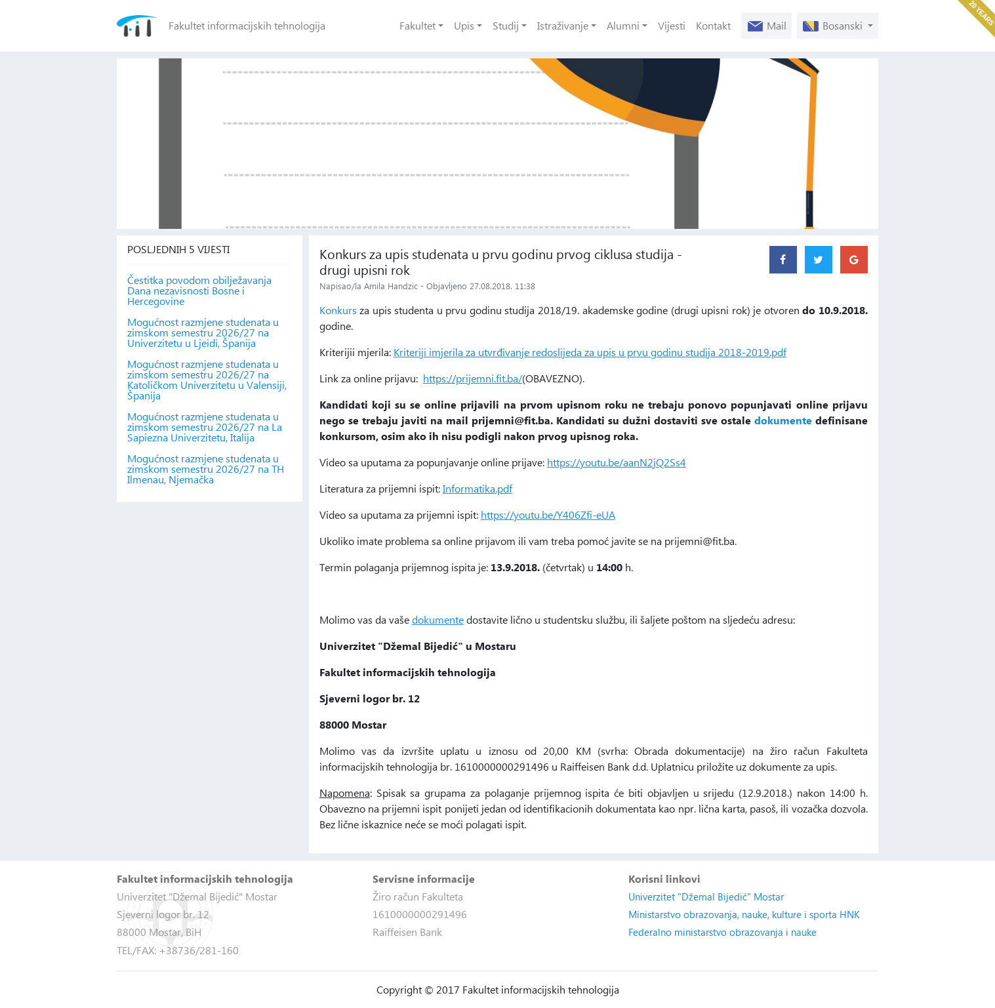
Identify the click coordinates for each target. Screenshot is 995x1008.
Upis (464, 25)
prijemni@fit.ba (511, 420)
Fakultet (417, 25)
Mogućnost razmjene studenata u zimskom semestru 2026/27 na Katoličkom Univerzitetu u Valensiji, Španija (207, 380)
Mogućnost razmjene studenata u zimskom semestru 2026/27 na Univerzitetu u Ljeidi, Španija (203, 332)
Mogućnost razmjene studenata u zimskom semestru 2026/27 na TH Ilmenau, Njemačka (205, 469)
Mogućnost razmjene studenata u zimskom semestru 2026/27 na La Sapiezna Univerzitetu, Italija (204, 427)
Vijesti (671, 25)
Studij (506, 25)
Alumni (623, 25)
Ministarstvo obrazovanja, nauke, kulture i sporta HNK (744, 914)
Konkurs (338, 310)
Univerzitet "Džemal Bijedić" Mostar (706, 896)
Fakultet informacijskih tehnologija (247, 25)
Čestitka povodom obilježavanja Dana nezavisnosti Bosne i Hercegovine (199, 290)
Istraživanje (562, 25)
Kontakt (713, 25)
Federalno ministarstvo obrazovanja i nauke (722, 931)
